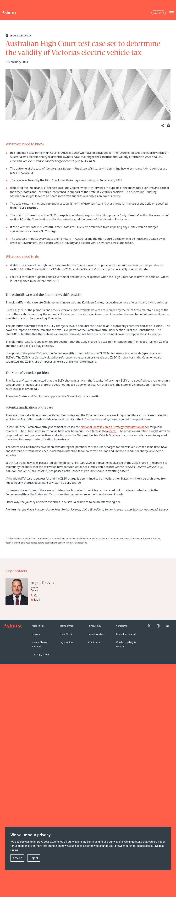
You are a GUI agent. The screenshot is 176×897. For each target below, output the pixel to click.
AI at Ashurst (94, 642)
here (112, 431)
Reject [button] (34, 858)
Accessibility (38, 625)
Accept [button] (17, 858)
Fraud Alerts (66, 634)
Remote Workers (96, 634)
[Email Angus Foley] (57, 599)
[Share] (162, 126)
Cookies (36, 634)
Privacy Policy (94, 625)
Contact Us (121, 625)
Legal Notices (66, 642)
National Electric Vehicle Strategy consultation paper (115, 427)
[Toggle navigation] (171, 12)
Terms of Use (66, 625)
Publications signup (126, 634)
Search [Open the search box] (158, 12)
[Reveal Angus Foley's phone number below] (56, 595)
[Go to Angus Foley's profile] (43, 583)
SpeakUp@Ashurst (41, 654)
